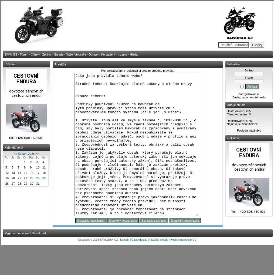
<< (15, 153)
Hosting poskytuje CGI (183, 268)
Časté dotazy (139, 268)
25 (44, 178)
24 (37, 178)
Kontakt (124, 268)
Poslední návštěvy (249, 130)
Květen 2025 (26, 153)
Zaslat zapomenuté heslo (249, 97)
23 (31, 178)
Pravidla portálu (159, 268)
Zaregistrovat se (249, 94)
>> (37, 153)
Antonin (253, 124)
